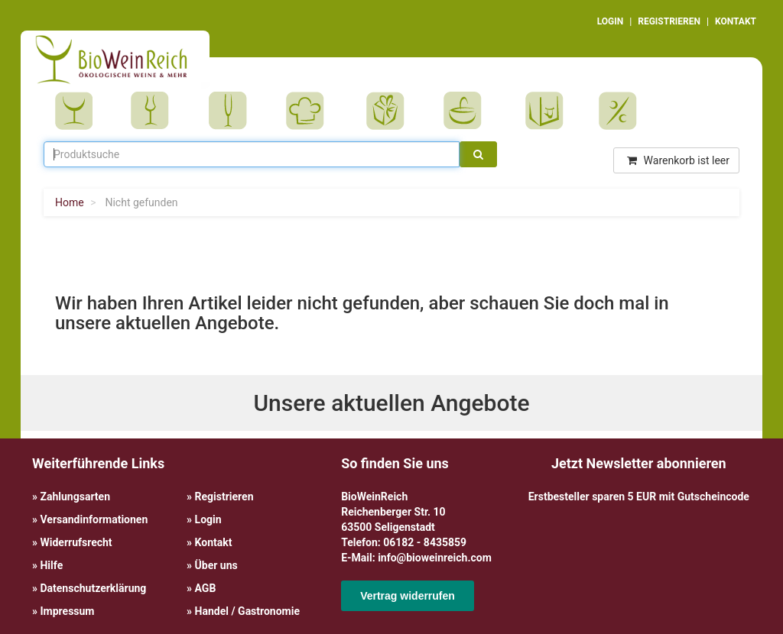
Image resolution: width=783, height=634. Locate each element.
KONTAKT (735, 21)
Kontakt (213, 542)
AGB (205, 588)
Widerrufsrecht (76, 542)
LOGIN (610, 21)
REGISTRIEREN (669, 21)
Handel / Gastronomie (247, 611)
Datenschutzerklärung (93, 588)
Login (208, 519)
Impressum (67, 611)
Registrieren (224, 496)
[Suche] (478, 154)
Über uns (216, 565)
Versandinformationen (94, 519)
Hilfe (51, 565)
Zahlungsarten (75, 496)
